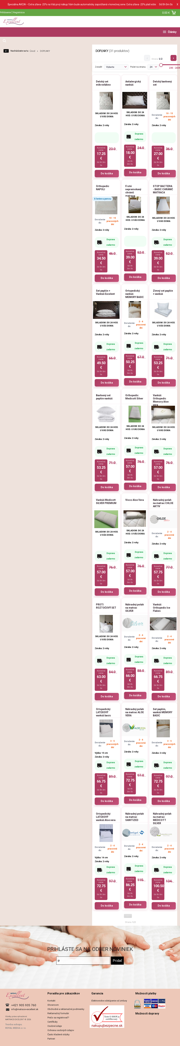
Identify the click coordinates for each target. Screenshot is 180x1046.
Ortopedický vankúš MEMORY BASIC (134, 293)
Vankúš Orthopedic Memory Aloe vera (161, 400)
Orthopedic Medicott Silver (134, 397)
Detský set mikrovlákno (103, 83)
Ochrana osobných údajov (60, 1030)
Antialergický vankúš (133, 83)
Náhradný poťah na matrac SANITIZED (134, 816)
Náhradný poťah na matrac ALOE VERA (134, 712)
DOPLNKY (45, 51)
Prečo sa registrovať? (58, 1017)
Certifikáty (52, 1021)
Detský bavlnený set (162, 83)
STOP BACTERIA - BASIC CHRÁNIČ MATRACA (163, 189)
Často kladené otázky (58, 1034)
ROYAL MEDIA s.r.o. (15, 1028)
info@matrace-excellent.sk (24, 1009)
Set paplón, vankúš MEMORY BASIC (162, 712)
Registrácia (19, 12)
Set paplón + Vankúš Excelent (105, 292)
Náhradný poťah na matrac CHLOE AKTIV (163, 503)
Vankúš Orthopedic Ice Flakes (161, 607)
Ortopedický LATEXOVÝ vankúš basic (103, 712)
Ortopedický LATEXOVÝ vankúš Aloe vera (105, 816)
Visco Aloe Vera (134, 500)
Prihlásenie (5, 12)
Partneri (51, 1038)
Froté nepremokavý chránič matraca (133, 191)
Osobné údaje (54, 1026)
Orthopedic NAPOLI (102, 188)
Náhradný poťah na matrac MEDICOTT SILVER (162, 818)
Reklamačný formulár (58, 1013)
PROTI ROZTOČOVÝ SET (106, 606)
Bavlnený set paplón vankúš (104, 397)
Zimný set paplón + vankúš (163, 292)
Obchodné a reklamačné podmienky (65, 1009)
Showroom (53, 1005)
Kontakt (51, 1000)
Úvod (32, 51)
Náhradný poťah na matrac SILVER (134, 607)
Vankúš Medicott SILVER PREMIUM (106, 502)
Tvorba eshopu (13, 1024)
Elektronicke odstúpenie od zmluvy (109, 1000)
